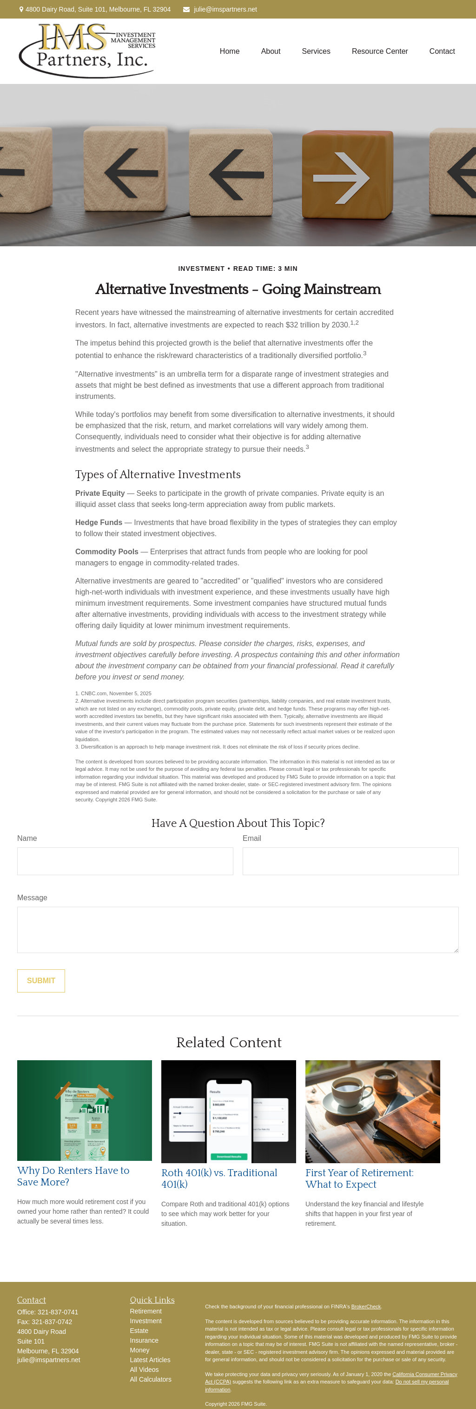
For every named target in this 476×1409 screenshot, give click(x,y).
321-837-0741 (58, 1312)
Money (140, 1350)
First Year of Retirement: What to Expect (359, 1179)
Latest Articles (150, 1360)
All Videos (144, 1369)
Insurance (144, 1340)
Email (252, 838)
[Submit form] (41, 981)
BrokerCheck (366, 1306)
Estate (139, 1330)
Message (32, 898)
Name (27, 838)
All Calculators (151, 1379)
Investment (146, 1321)
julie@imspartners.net (219, 9)
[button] (230, 51)
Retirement (146, 1311)
